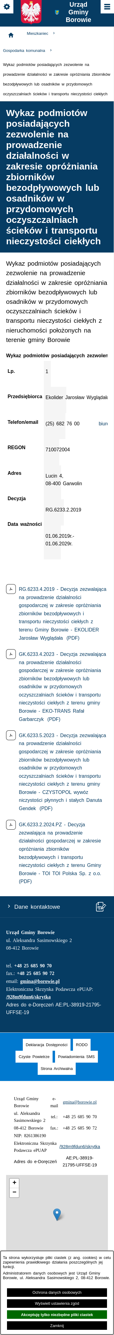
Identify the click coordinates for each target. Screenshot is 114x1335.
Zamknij (57, 1325)
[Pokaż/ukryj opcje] (7, 7)
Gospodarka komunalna (28, 50)
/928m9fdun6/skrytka (28, 996)
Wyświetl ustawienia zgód (57, 1303)
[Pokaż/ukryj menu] (107, 7)
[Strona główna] (11, 35)
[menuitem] (47, 1045)
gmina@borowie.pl (40, 981)
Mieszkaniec (41, 33)
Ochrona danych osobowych (57, 1292)
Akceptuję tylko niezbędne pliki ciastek (57, 1314)
